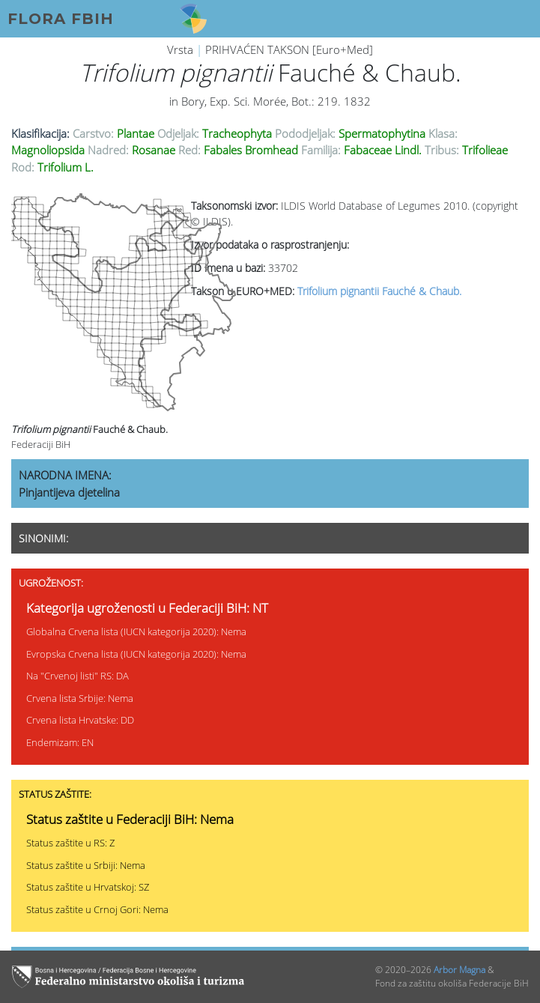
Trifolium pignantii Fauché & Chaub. (379, 291)
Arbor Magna (459, 969)
